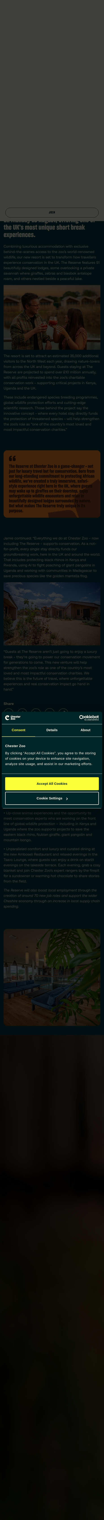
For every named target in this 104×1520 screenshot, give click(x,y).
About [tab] (85, 730)
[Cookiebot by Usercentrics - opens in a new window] (79, 718)
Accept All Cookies (52, 783)
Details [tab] (52, 730)
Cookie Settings (52, 798)
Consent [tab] (18, 730)
